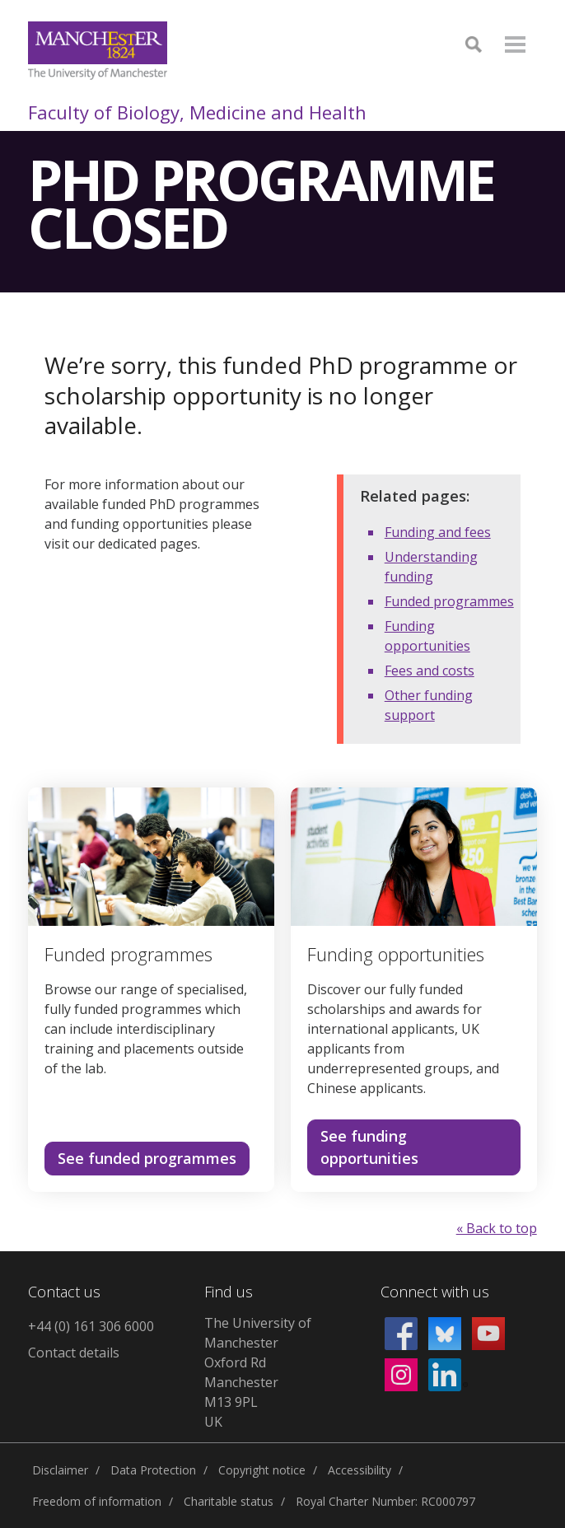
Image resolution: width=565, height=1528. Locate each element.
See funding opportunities (369, 1147)
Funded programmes (449, 601)
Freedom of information (96, 1501)
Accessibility (359, 1470)
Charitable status (228, 1501)
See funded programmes (147, 1158)
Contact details (73, 1352)
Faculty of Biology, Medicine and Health (197, 112)
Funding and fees (438, 532)
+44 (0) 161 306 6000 (91, 1326)
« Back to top (496, 1228)
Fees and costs (429, 670)
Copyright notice (262, 1470)
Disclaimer (60, 1470)
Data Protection (153, 1470)
